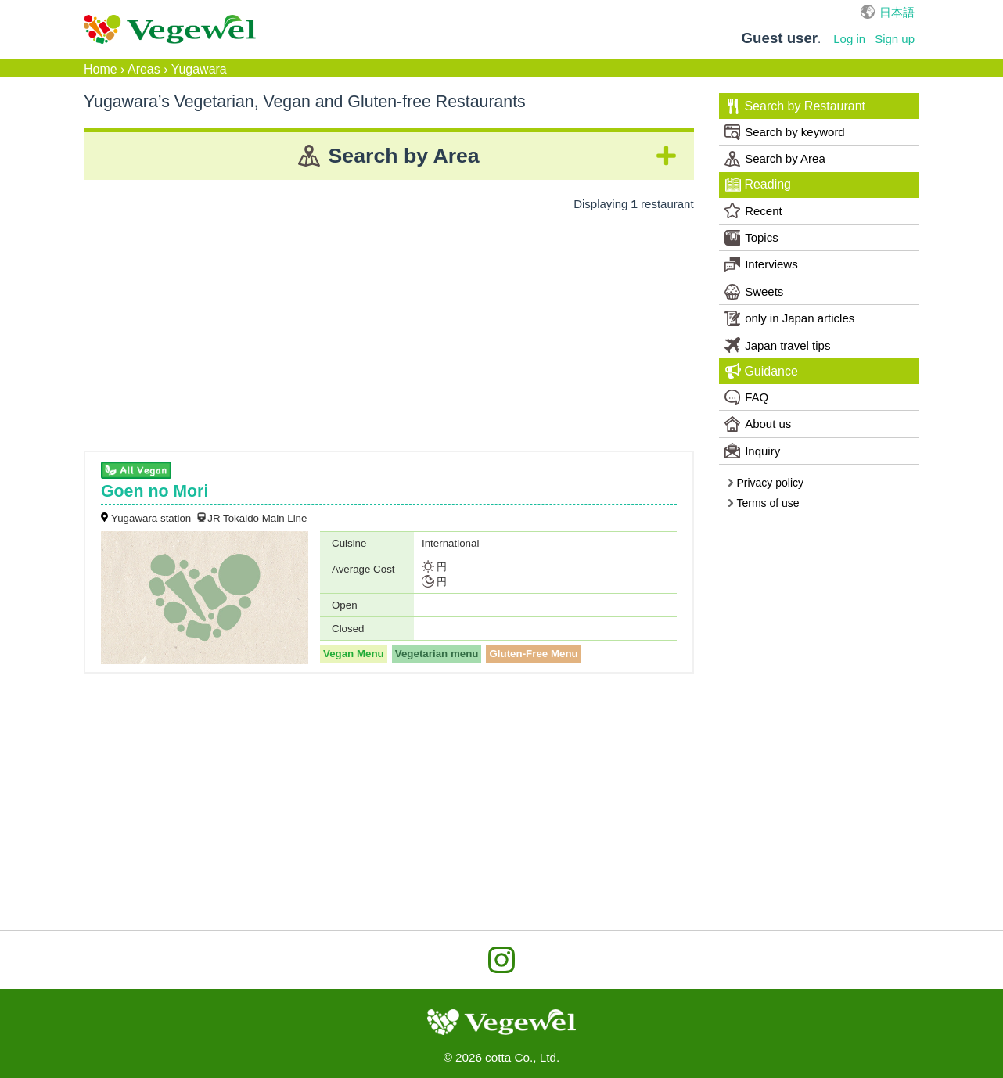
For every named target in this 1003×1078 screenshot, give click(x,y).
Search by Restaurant (795, 106)
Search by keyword (784, 132)
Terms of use (763, 503)
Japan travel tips (777, 345)
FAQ (746, 397)
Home (100, 69)
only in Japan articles (789, 318)
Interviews (761, 264)
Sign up (895, 38)
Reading (758, 184)
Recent (753, 210)
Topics (751, 238)
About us (757, 424)
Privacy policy (765, 482)
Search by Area (774, 159)
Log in (849, 38)
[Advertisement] (389, 325)
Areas (144, 69)
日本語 (897, 12)
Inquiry (752, 450)
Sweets (753, 292)
